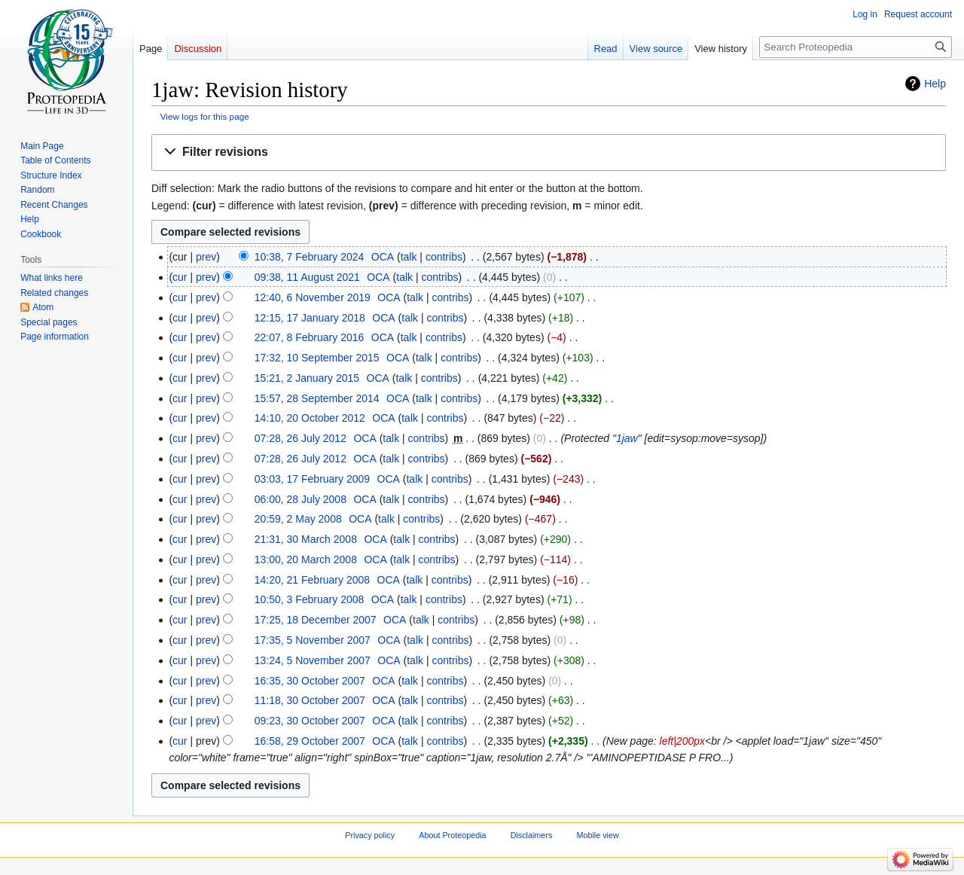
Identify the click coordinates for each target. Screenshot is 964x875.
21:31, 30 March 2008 (306, 539)
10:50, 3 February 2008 (310, 599)
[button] (548, 152)
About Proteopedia (452, 835)
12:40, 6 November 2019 (313, 297)
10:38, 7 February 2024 (310, 257)
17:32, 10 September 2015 (317, 358)
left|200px (682, 741)
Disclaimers (532, 835)
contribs (444, 257)
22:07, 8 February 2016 (310, 337)
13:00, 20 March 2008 (306, 559)
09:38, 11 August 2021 (307, 277)
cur (179, 277)
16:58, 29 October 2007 (310, 741)
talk (409, 257)
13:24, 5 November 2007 (313, 660)
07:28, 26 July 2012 (300, 438)
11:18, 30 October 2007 (310, 700)
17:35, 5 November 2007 (313, 640)
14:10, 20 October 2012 (310, 418)
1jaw (627, 438)
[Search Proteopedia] (855, 47)
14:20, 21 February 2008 (312, 580)
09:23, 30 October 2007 (310, 721)
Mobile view (597, 835)
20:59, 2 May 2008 (298, 519)
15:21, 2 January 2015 (307, 378)
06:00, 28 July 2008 (300, 499)
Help (935, 84)
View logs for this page (204, 116)
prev (206, 257)
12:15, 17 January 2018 (310, 318)
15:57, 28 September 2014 (317, 398)
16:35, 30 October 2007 (310, 681)
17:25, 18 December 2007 (316, 620)
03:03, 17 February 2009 (312, 479)
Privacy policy (370, 835)
